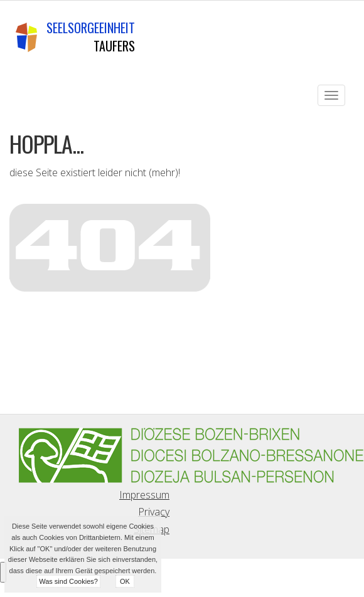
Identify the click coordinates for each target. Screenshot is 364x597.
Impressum (144, 495)
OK (125, 581)
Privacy (153, 512)
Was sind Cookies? (68, 581)
